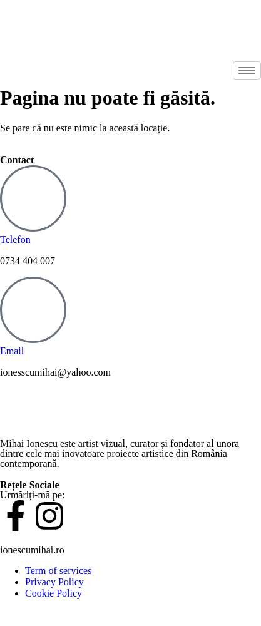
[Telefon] (33, 198)
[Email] (33, 310)
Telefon (15, 239)
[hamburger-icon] (247, 70)
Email (12, 351)
